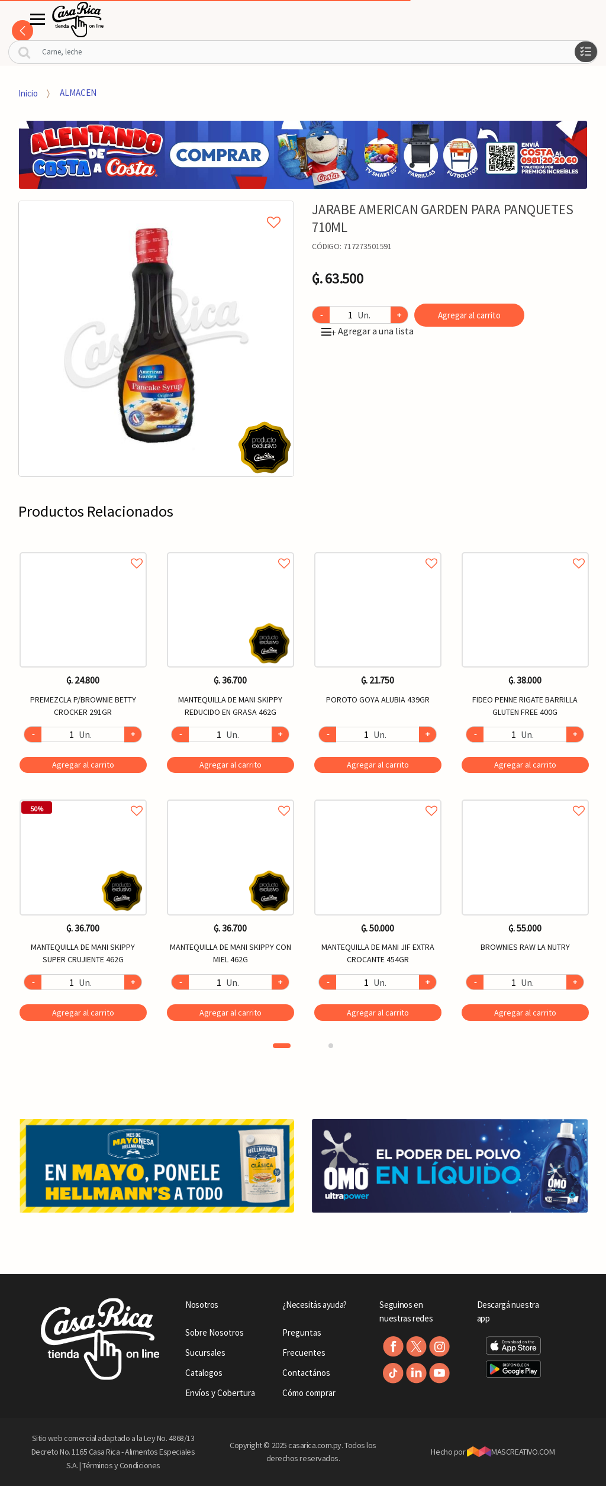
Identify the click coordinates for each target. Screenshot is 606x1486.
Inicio (28, 92)
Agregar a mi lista (156, 209)
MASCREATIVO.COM (511, 1451)
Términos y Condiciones (121, 1465)
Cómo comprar (309, 1392)
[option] (156, 338)
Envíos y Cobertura (220, 1392)
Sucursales (205, 1352)
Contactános (306, 1372)
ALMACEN (78, 92)
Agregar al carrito (469, 315)
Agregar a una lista (367, 331)
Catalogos (204, 1372)
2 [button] (331, 1045)
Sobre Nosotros (214, 1332)
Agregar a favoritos (83, 550)
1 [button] (281, 1045)
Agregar (83, 764)
